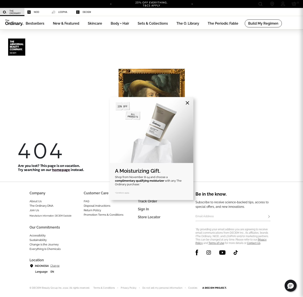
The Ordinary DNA (41, 205)
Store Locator (149, 217)
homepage (61, 170)
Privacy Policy (128, 288)
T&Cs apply (151, 5)
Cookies (192, 288)
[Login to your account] (283, 4)
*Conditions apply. (122, 193)
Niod (33, 12)
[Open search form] (260, 4)
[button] (66, 23)
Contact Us (253, 243)
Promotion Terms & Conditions (103, 214)
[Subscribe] (269, 216)
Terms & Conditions (104, 288)
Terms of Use (216, 243)
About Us (36, 201)
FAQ (86, 201)
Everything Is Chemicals (45, 249)
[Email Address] (233, 216)
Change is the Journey (44, 244)
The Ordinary (12, 12)
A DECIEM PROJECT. (214, 287)
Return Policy (92, 210)
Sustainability (38, 240)
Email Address (205, 216)
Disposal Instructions (97, 205)
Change (55, 265)
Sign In (143, 209)
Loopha (59, 12)
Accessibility (38, 235)
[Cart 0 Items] (295, 4)
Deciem (83, 12)
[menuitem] (12, 12)
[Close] (187, 103)
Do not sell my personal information (162, 288)
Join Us (34, 210)
